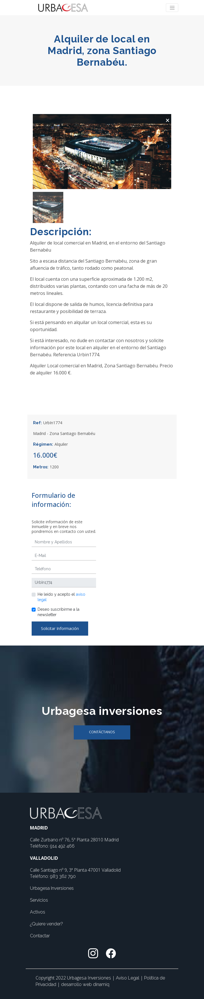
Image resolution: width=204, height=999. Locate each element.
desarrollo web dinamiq (85, 984)
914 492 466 (62, 846)
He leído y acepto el (61, 597)
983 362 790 (63, 876)
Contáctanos (102, 731)
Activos (37, 912)
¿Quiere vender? (46, 924)
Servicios (39, 900)
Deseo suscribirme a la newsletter (58, 612)
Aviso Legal (128, 978)
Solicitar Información (60, 628)
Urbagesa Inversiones (52, 888)
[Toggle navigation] (172, 7)
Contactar (40, 935)
